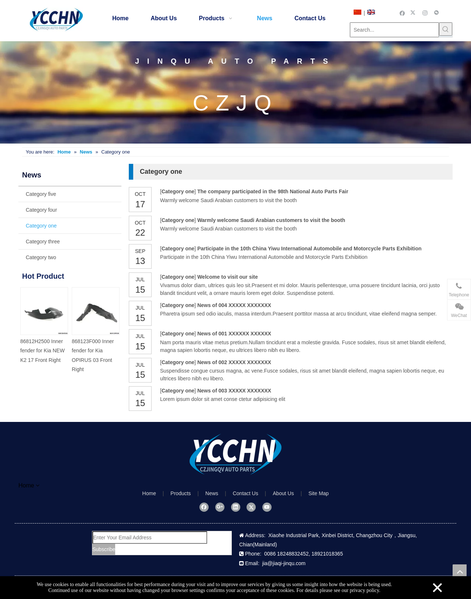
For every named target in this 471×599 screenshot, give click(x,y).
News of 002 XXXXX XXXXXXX (234, 362)
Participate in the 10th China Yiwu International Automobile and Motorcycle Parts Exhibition (309, 248)
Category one (41, 226)
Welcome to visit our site (227, 277)
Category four (41, 210)
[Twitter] (413, 12)
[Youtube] (267, 507)
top (460, 571)
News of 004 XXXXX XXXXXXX (234, 305)
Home (149, 493)
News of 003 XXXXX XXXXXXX (234, 391)
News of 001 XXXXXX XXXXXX (234, 334)
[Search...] (394, 29)
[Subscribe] (103, 549)
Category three (43, 241)
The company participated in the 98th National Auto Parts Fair (272, 191)
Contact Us (245, 493)
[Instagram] (425, 12)
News (211, 493)
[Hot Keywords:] (445, 29)
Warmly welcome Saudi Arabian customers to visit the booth (271, 220)
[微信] (436, 12)
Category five (41, 194)
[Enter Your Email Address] (149, 537)
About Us (283, 493)
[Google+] (219, 507)
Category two (41, 257)
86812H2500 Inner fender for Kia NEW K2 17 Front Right (42, 350)
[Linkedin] (235, 507)
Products (180, 493)
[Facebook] (402, 12)
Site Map (318, 493)
